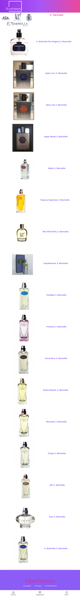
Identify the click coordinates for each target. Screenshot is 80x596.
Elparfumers (40, 581)
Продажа (27, 586)
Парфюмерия (51, 586)
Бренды (38, 586)
